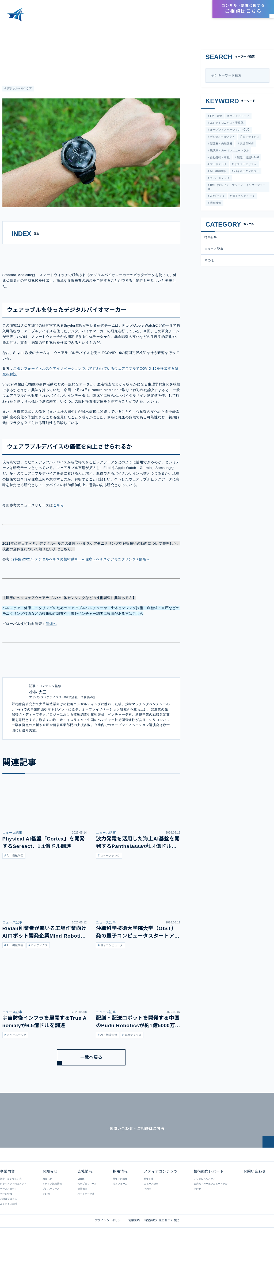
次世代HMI (246, 144)
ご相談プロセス (8, 1229)
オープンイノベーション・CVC (229, 130)
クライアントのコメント (13, 1213)
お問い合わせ (254, 1201)
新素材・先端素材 (220, 144)
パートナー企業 (85, 1223)
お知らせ (195, 16)
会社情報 (180, 9)
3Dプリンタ (217, 197)
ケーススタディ (8, 1218)
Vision (81, 1208)
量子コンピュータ (243, 197)
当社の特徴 (6, 1223)
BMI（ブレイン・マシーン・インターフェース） (236, 188)
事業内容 (99, 16)
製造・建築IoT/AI (247, 158)
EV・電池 (215, 116)
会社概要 (82, 1218)
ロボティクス (250, 137)
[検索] (264, 75)
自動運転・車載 (219, 158)
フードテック (218, 165)
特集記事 (210, 238)
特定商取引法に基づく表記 (161, 1250)
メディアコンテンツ (129, 16)
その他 (209, 261)
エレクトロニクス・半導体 (226, 123)
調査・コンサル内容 (11, 1208)
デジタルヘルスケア (19, 89)
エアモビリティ (238, 116)
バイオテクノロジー (246, 172)
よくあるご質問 (8, 1233)
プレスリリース (51, 1218)
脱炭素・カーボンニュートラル (229, 151)
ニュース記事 (10, 52)
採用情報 (197, 9)
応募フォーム (120, 1213)
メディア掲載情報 (52, 1213)
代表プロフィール (87, 1213)
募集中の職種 (120, 1208)
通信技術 (215, 204)
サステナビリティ (245, 165)
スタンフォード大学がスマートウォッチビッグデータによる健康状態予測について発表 (102, 29)
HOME (9, 29)
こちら (57, 520)
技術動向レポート (167, 16)
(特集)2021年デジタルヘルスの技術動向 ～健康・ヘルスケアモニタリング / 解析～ (81, 575)
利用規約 (134, 1250)
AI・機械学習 (217, 172)
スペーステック (219, 179)
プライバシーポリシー (109, 1250)
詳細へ (51, 639)
